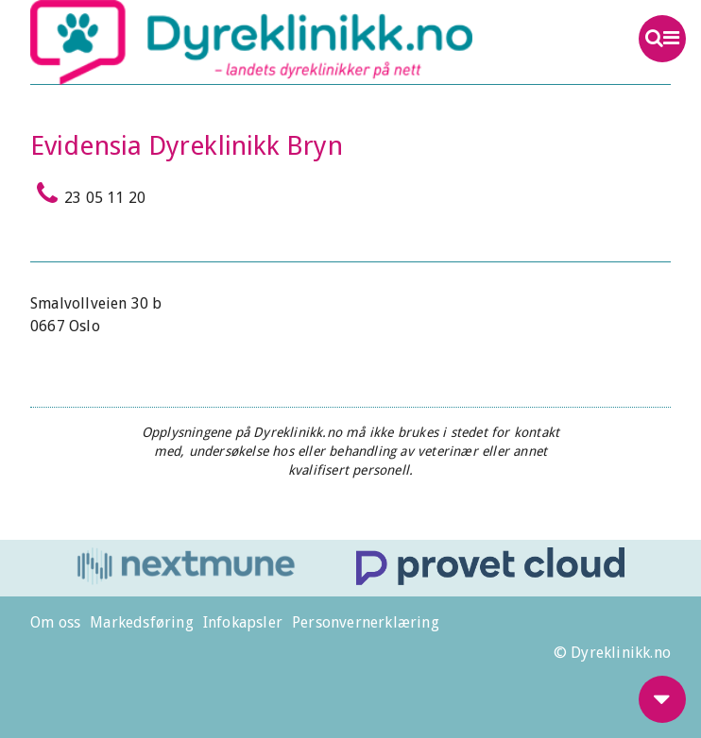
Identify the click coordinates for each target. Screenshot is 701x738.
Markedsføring (142, 622)
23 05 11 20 (87, 193)
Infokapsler (242, 622)
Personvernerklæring (365, 622)
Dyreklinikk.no (286, 42)
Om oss (55, 622)
